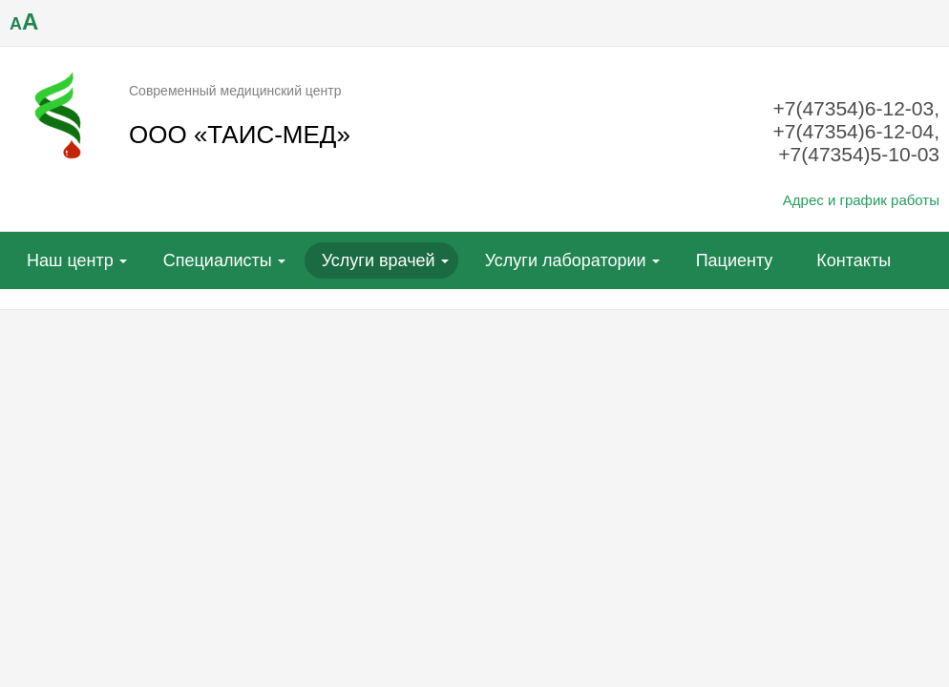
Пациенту (734, 260)
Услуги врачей (378, 260)
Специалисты (217, 260)
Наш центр (70, 260)
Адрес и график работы (861, 200)
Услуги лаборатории (565, 260)
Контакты (853, 260)
